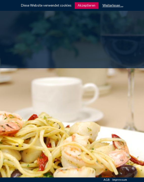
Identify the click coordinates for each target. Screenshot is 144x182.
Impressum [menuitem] (119, 179)
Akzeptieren (86, 5)
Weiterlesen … (112, 5)
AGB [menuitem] (107, 179)
